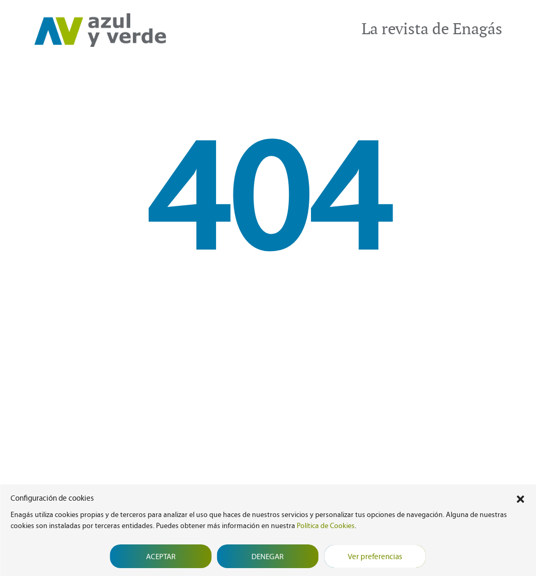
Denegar (267, 556)
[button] (520, 498)
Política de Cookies (326, 525)
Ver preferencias (375, 556)
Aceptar (161, 556)
